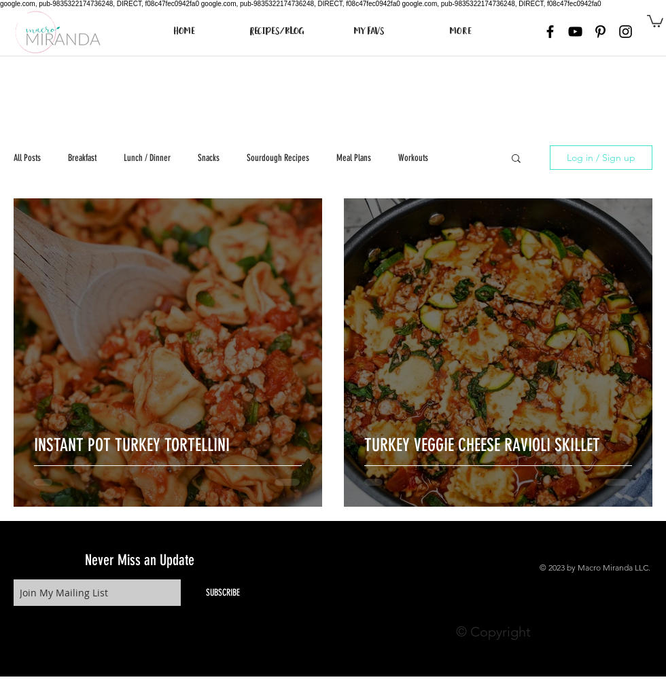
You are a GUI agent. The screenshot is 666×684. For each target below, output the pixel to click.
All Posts (27, 158)
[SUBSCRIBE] (223, 592)
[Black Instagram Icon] (625, 31)
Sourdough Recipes (278, 158)
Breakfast (82, 158)
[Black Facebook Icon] (550, 31)
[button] (655, 20)
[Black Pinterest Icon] (600, 31)
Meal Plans (353, 158)
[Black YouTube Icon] (575, 31)
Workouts (413, 158)
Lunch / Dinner (147, 158)
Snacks (209, 158)
